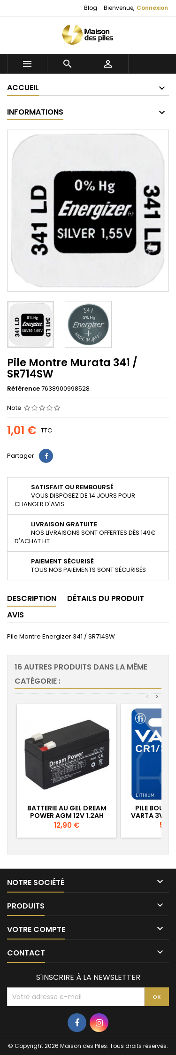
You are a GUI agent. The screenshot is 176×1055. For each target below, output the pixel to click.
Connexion (152, 8)
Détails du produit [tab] (105, 598)
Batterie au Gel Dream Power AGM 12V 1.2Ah (67, 811)
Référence (23, 389)
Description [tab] (31, 598)
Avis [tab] (15, 614)
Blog (90, 8)
